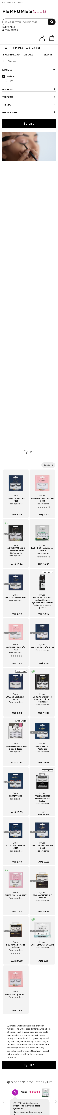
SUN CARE (27, 54)
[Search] (51, 22)
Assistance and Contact (12, 2)
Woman (10, 61)
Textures (28, 96)
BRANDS (48, 54)
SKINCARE (18, 48)
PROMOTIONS (10, 30)
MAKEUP (36, 48)
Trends (28, 104)
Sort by (48, 465)
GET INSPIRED (8, 26)
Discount (28, 89)
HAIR (27, 48)
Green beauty (28, 112)
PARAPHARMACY (12, 54)
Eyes (9, 80)
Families (28, 69)
